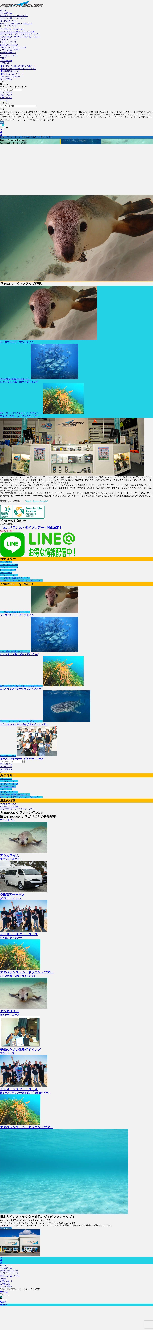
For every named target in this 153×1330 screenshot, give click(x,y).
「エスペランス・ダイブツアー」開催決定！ (31, 527)
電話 (3, 1302)
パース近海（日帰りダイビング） (15, 379)
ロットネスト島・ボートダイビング (16, 23)
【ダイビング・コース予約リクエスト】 (18, 66)
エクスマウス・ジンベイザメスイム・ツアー (20, 34)
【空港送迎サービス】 (10, 71)
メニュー (5, 1299)
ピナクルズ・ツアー (9, 55)
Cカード (3, 100)
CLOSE (4, 84)
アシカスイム (6, 13)
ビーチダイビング (8, 26)
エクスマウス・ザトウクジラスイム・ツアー (20, 37)
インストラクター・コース (19, 934)
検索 (2, 122)
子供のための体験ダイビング (20, 1049)
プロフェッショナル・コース (13, 47)
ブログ (3, 58)
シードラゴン (6, 97)
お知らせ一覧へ (7, 531)
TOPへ (4, 1305)
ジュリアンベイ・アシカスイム (14, 16)
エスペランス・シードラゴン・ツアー (17, 31)
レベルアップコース (9, 45)
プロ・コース (6, 573)
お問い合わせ (6, 61)
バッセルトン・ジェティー (12, 29)
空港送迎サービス (8, 53)
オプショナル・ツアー (10, 50)
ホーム (3, 10)
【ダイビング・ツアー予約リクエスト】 (18, 68)
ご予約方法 (5, 63)
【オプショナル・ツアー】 (12, 74)
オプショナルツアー (9, 565)
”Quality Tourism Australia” (36, 501)
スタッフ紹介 (6, 79)
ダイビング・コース (9, 39)
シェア (6, 1294)
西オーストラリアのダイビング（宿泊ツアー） (21, 413)
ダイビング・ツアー (9, 21)
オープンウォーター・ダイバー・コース (21, 758)
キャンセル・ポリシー (10, 76)
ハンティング (6, 95)
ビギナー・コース (8, 42)
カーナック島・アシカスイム (13, 18)
